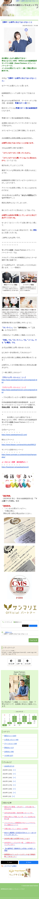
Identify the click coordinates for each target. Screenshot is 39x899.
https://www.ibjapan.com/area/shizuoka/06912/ (19, 445)
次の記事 (28, 662)
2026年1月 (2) (9, 766)
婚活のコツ (18, 622)
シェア (26, 626)
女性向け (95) (9, 751)
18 (24, 721)
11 (24, 719)
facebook (33, 626)
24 (19, 723)
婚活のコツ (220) (10, 736)
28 (4, 725)
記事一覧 (19, 664)
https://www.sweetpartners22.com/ (14, 435)
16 (14, 721)
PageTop (32, 640)
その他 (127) (8, 755)
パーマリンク (8, 622)
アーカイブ (7, 762)
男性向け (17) (9, 748)
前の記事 (12, 662)
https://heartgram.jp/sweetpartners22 (15, 467)
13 (34, 719)
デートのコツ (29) (10, 743)
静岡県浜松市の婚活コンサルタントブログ (20, 6)
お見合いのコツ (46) (11, 740)
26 (29, 723)
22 (9, 723)
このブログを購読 (10, 866)
